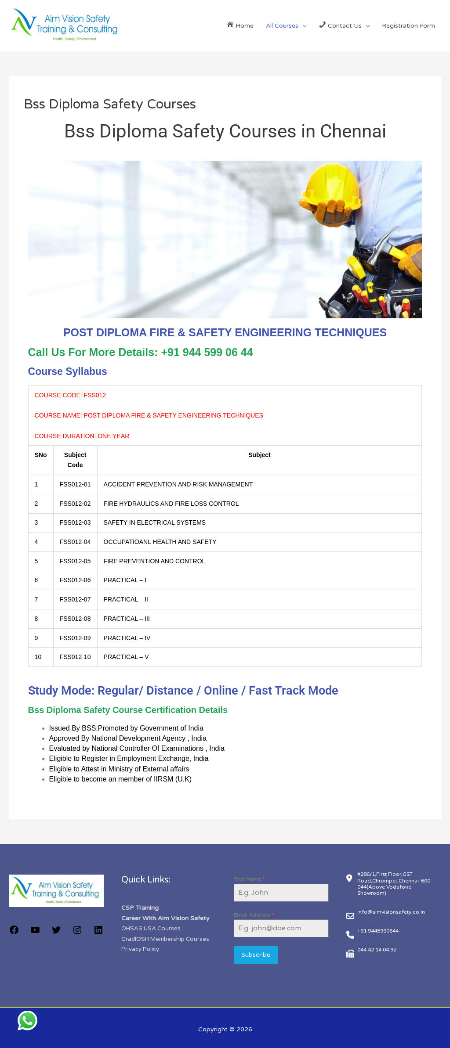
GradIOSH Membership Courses (168, 938)
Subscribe (255, 954)
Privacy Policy (140, 947)
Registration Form (408, 25)
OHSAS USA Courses (152, 928)
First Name (249, 879)
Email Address (254, 915)
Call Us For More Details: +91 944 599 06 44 (140, 352)
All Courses (282, 25)
